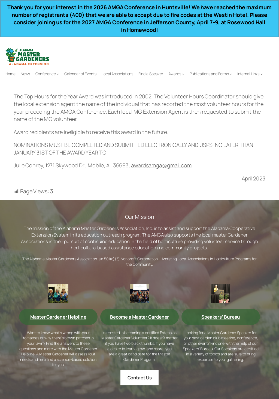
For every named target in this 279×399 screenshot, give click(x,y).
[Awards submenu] (183, 74)
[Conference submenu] (58, 74)
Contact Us (140, 377)
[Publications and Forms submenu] (231, 74)
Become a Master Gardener (139, 317)
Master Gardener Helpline (58, 317)
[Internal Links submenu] (261, 74)
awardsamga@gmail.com (161, 165)
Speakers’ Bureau (220, 317)
